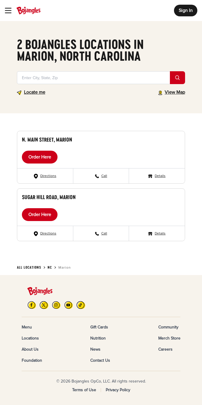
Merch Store (169, 338)
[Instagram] (56, 305)
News (95, 349)
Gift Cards (99, 327)
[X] (44, 305)
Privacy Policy (118, 389)
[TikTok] (81, 305)
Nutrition (98, 338)
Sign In (186, 10)
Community (168, 327)
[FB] (31, 305)
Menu (27, 327)
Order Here (39, 157)
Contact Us (100, 360)
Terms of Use (84, 389)
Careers (165, 349)
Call (104, 176)
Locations (30, 338)
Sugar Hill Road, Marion (49, 197)
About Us (30, 349)
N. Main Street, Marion (47, 139)
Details (160, 176)
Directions (48, 176)
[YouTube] (68, 305)
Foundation (32, 360)
